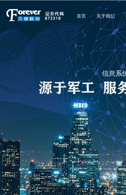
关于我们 (105, 16)
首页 (81, 16)
